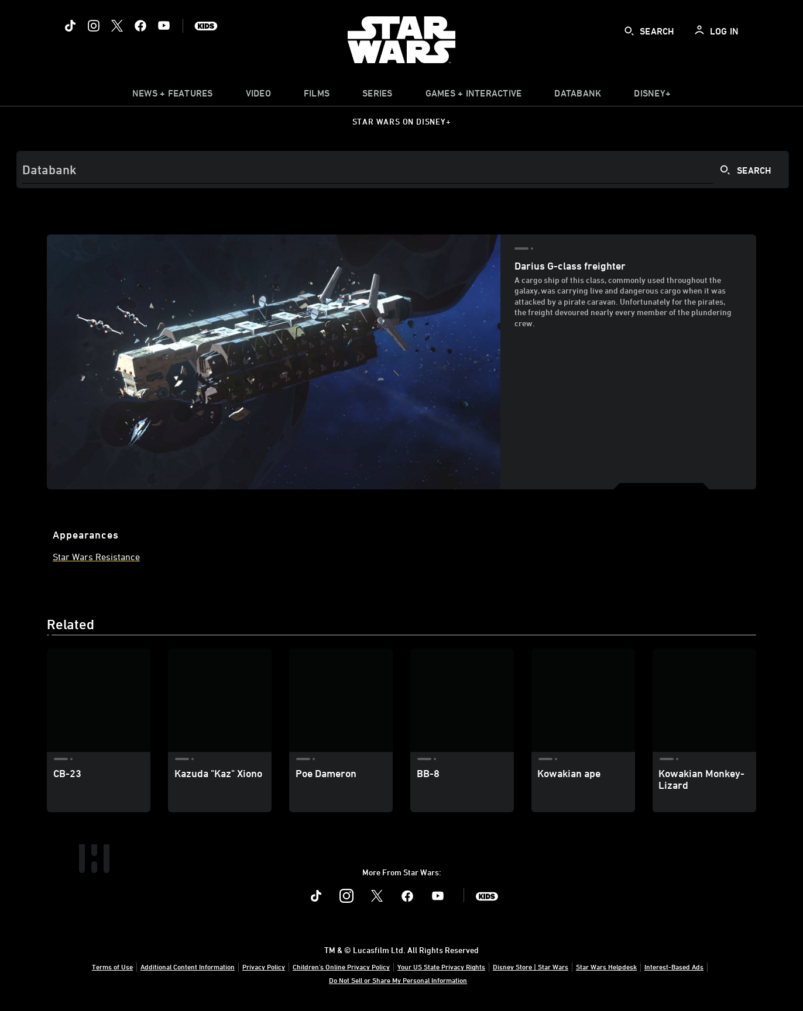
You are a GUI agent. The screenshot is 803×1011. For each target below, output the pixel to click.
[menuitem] (258, 96)
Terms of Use (112, 966)
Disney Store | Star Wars (530, 966)
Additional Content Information (187, 966)
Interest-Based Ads (674, 966)
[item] (172, 96)
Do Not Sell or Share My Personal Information (398, 980)
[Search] (402, 169)
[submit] (629, 31)
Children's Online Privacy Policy (341, 966)
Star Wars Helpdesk (606, 966)
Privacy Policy (263, 966)
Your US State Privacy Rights (441, 966)
